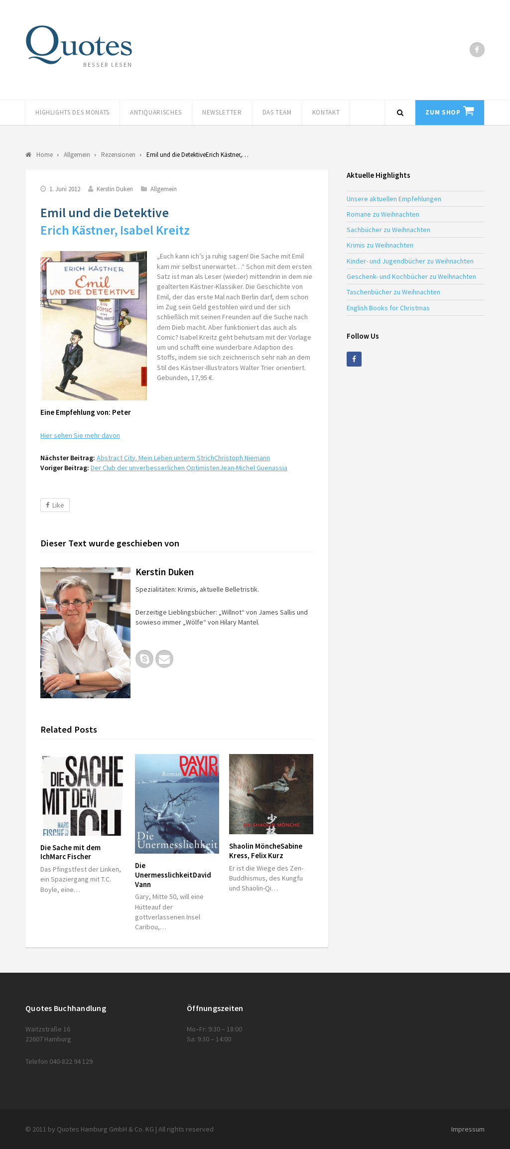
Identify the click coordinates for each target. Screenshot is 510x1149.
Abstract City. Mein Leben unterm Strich (183, 457)
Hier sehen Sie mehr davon (80, 435)
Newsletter (222, 112)
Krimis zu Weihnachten (380, 245)
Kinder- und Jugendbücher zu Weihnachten (410, 260)
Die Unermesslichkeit (173, 875)
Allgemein (163, 189)
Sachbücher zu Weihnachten (388, 229)
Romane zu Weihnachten (383, 214)
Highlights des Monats (72, 112)
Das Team (277, 112)
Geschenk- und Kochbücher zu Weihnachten (411, 276)
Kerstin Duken (115, 189)
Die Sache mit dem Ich (70, 852)
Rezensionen (118, 154)
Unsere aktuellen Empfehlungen (394, 198)
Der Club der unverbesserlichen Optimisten (189, 467)
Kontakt (326, 112)
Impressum (468, 1129)
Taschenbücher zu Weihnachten (393, 291)
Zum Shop (442, 112)
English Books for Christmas (388, 307)
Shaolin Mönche (265, 850)
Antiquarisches (156, 112)
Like (55, 505)
